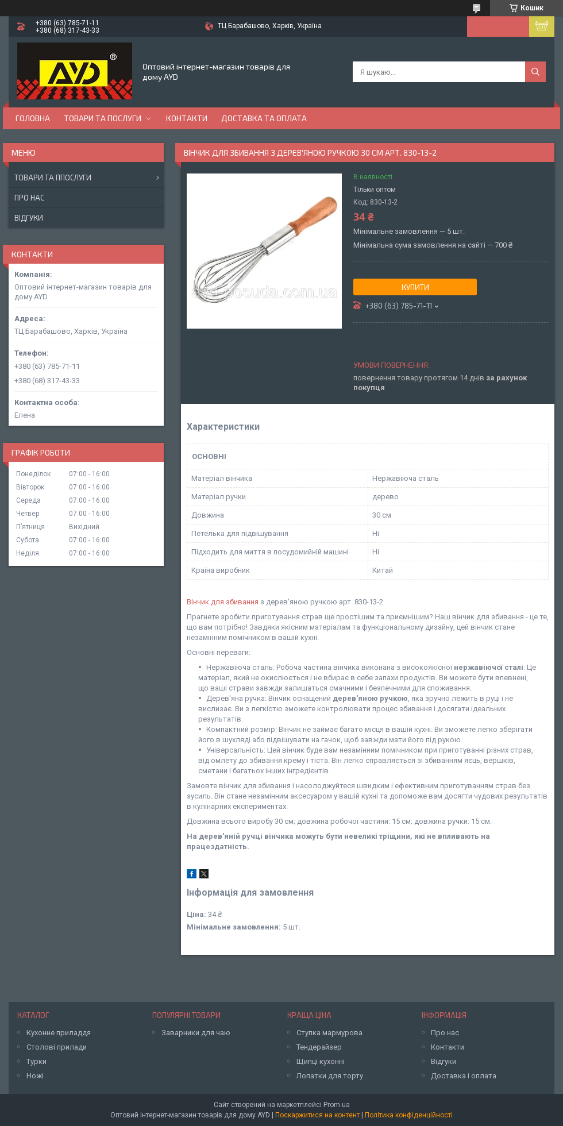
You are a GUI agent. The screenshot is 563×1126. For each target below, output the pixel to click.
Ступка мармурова (329, 1032)
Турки (36, 1061)
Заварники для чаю (195, 1032)
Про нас (29, 197)
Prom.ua (336, 1105)
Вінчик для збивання (223, 601)
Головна (33, 118)
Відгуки (28, 217)
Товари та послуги (102, 118)
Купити (415, 287)
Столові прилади (56, 1047)
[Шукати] (535, 71)
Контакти (186, 118)
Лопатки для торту (329, 1075)
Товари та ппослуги (52, 177)
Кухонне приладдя (58, 1032)
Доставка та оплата (264, 118)
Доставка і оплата (463, 1075)
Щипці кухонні (320, 1061)
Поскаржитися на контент (317, 1115)
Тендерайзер (319, 1047)
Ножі (35, 1075)
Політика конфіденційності (409, 1115)
